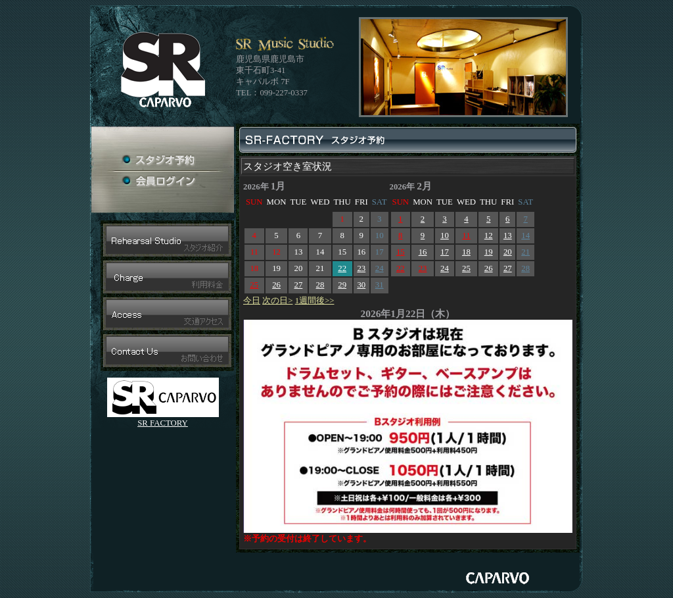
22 (342, 268)
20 (507, 252)
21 (525, 252)
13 (507, 235)
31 (379, 284)
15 (400, 252)
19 (488, 252)
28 (320, 284)
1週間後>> (315, 300)
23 (361, 268)
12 (488, 235)
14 (525, 235)
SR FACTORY (162, 423)
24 (379, 268)
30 (361, 284)
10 (444, 235)
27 (298, 284)
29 (342, 284)
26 (276, 284)
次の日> (277, 300)
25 (254, 284)
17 (444, 252)
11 (466, 235)
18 (466, 252)
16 (423, 252)
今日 (251, 300)
